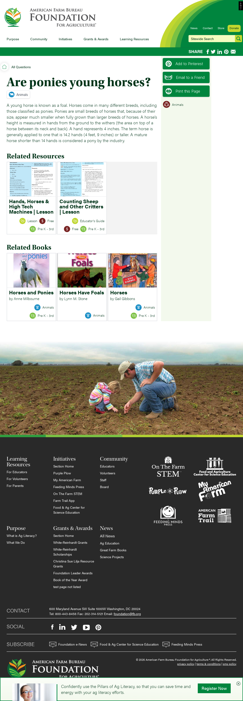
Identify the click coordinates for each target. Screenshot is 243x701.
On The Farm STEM (67, 493)
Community (38, 38)
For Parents (15, 485)
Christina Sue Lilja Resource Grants (73, 563)
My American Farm (67, 479)
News (194, 28)
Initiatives (65, 38)
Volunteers (107, 473)
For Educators (17, 471)
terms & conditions (209, 664)
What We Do (16, 542)
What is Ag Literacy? (22, 535)
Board (104, 486)
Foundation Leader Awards (73, 573)
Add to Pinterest (184, 64)
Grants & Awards (96, 38)
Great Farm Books (113, 550)
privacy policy (185, 664)
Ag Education (109, 543)
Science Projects (112, 556)
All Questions (21, 66)
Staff (103, 479)
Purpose (13, 38)
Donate (234, 28)
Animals (18, 94)
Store (221, 28)
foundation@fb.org (127, 613)
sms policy (229, 664)
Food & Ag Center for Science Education (69, 510)
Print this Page (183, 91)
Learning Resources (134, 38)
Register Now (214, 688)
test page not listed (67, 586)
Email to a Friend (185, 77)
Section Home (63, 466)
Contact (208, 28)
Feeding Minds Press (68, 486)
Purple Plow (62, 473)
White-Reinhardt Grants (70, 542)
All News (107, 536)
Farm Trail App (64, 500)
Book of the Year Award (70, 579)
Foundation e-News (68, 645)
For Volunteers (17, 478)
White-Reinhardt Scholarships (65, 552)
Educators (107, 466)
